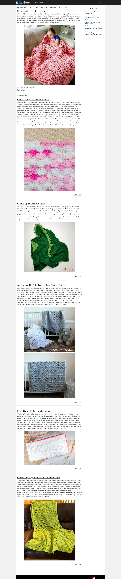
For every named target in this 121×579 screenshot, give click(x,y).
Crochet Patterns (38, 2)
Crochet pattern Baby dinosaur (93, 28)
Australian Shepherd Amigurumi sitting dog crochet (93, 33)
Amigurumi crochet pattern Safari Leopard (92, 23)
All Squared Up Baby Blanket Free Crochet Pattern (41, 284)
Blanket (22, 90)
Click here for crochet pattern (25, 87)
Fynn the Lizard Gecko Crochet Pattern (91, 12)
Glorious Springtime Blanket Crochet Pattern (38, 475)
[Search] (100, 2)
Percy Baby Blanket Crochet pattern (34, 409)
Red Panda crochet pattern (92, 17)
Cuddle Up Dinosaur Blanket (31, 203)
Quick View (77, 194)
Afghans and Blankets (40, 7)
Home (19, 7)
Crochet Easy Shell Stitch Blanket (33, 99)
